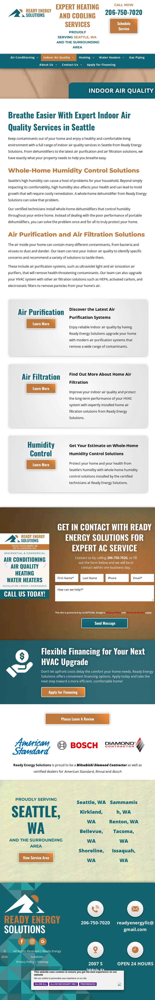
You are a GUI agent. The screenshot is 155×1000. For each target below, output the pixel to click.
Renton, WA (123, 806)
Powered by (67, 996)
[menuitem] (24, 57)
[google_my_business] (43, 927)
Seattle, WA (91, 787)
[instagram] (32, 927)
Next (44, 567)
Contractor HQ (85, 996)
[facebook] (22, 927)
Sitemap (42, 947)
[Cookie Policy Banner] (77, 980)
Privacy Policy (25, 947)
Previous (5, 567)
